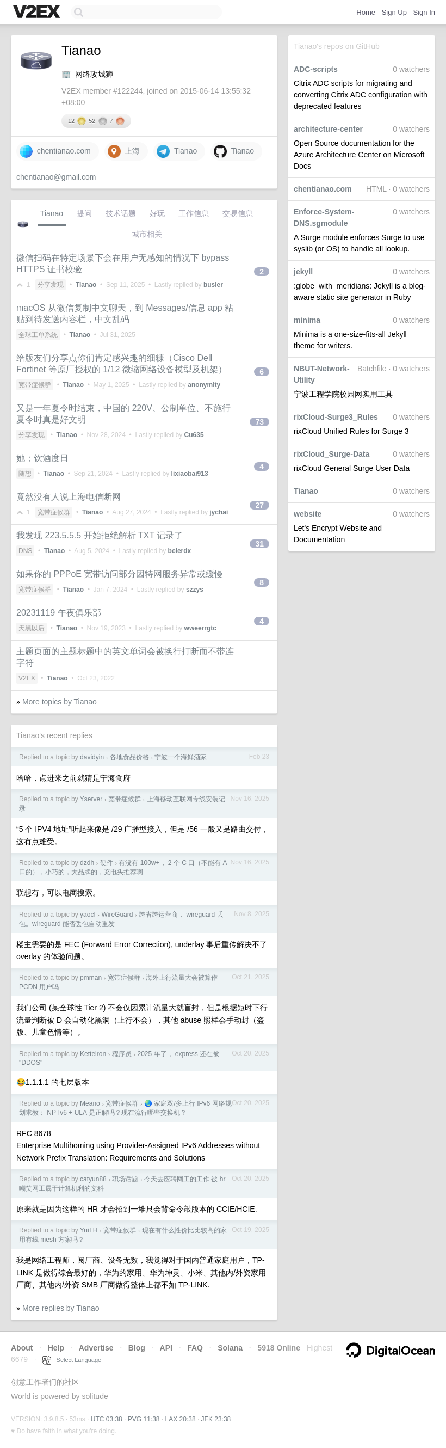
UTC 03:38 (106, 1419)
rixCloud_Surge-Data (331, 454)
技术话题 (121, 213)
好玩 (157, 213)
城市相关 (147, 234)
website (307, 514)
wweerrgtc (200, 628)
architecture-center (328, 129)
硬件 (106, 863)
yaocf (88, 914)
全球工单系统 (38, 335)
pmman (91, 977)
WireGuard (117, 914)
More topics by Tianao (59, 701)
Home (365, 12)
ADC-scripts (316, 69)
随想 (25, 473)
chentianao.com (323, 189)
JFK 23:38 (216, 1419)
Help (56, 1347)
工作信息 (193, 213)
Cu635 (194, 435)
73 (259, 422)
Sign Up (394, 12)
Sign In (424, 12)
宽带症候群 (34, 385)
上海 (124, 151)
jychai (218, 512)
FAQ (195, 1347)
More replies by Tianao (61, 1308)
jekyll (303, 271)
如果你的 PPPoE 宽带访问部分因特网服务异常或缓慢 (119, 574)
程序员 (122, 1054)
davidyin (92, 757)
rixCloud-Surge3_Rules (336, 417)
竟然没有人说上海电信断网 (68, 496)
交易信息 (237, 213)
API (166, 1347)
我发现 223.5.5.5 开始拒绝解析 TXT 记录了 (99, 535)
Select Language (71, 1360)
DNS (25, 551)
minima (307, 320)
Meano (90, 1103)
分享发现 (51, 285)
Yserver (91, 799)
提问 (84, 213)
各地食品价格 (129, 757)
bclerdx (179, 551)
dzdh (87, 863)
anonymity (204, 385)
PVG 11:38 (144, 1419)
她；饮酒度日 (42, 458)
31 (259, 543)
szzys (194, 589)
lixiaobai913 (189, 473)
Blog (136, 1347)
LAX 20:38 (180, 1419)
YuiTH (89, 1230)
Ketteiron (93, 1054)
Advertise (96, 1347)
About (22, 1347)
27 (259, 505)
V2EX (26, 678)
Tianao (306, 491)
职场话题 (125, 1179)
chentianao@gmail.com (56, 177)
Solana (230, 1347)
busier (213, 285)
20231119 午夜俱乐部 (58, 612)
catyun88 (93, 1179)
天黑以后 (31, 628)
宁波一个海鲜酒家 (180, 757)
